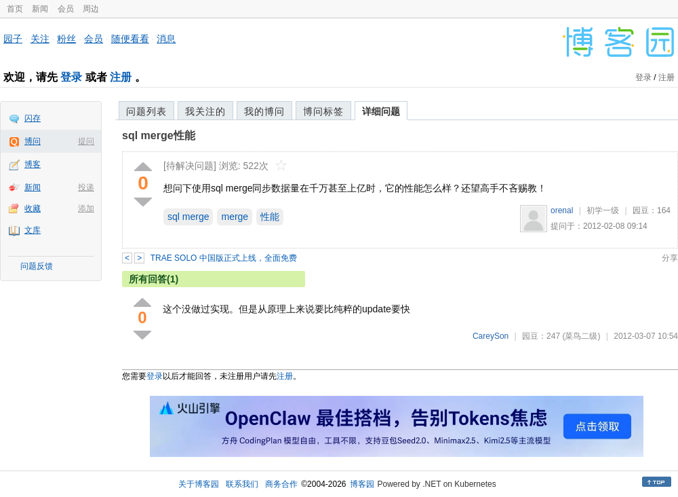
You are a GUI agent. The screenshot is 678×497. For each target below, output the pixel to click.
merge (234, 216)
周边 (91, 9)
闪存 (32, 118)
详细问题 (381, 111)
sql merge (188, 216)
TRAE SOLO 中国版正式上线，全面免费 (224, 258)
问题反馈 (36, 266)
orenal (562, 210)
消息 (166, 38)
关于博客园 (198, 484)
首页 (15, 9)
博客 (32, 164)
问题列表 (146, 111)
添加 (86, 208)
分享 (670, 258)
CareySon (491, 336)
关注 (40, 38)
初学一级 (602, 210)
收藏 (32, 208)
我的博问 (264, 111)
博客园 (362, 484)
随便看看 (130, 38)
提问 (86, 141)
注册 (121, 77)
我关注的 (205, 111)
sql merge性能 (158, 135)
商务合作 (281, 484)
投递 (86, 187)
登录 (71, 77)
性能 (269, 216)
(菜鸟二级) (581, 336)
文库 (32, 230)
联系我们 (242, 484)
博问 (32, 141)
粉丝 (66, 38)
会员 (66, 9)
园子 (12, 38)
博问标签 (323, 111)
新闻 (40, 9)
